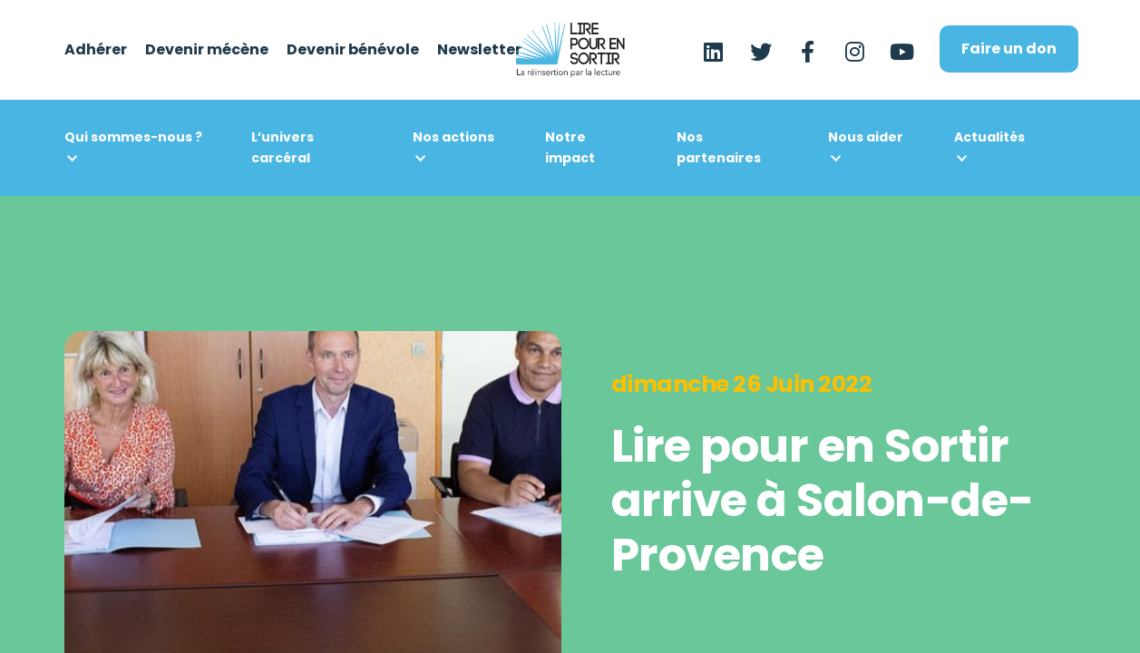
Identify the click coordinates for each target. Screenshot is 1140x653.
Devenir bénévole (353, 50)
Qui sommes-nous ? (133, 137)
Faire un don (1009, 49)
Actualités (989, 137)
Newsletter (479, 50)
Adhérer (95, 50)
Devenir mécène (206, 50)
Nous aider (865, 137)
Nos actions (453, 137)
